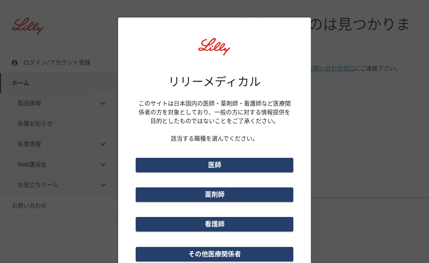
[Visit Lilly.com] (215, 51)
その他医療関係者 (214, 254)
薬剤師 (215, 194)
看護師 (215, 224)
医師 (214, 165)
